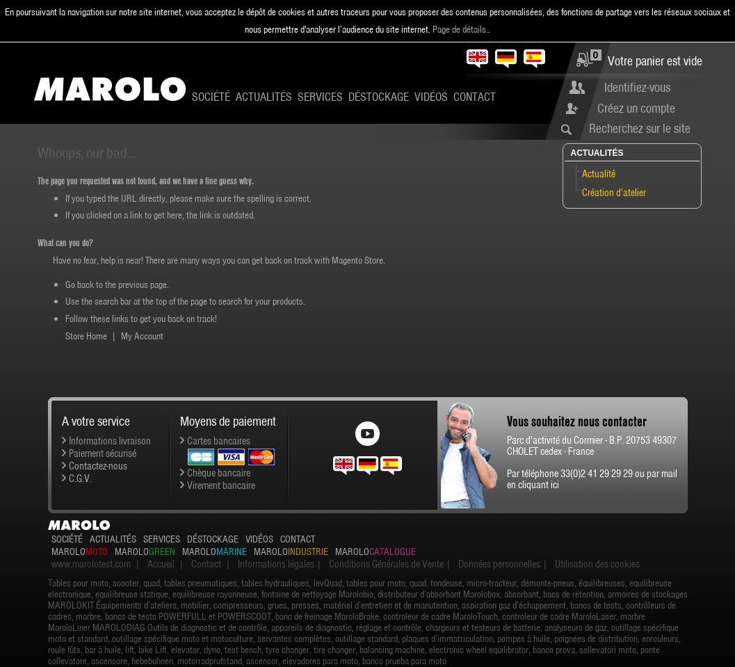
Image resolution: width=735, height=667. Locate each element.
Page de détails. (460, 29)
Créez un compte (636, 108)
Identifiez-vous (637, 87)
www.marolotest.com (91, 564)
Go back (79, 284)
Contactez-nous (98, 466)
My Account (142, 336)
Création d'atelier (614, 193)
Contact (474, 96)
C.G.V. (80, 478)
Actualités (264, 96)
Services (320, 96)
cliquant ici (538, 485)
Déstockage (378, 96)
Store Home (86, 336)
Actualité (598, 174)
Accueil (161, 564)
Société (211, 96)
